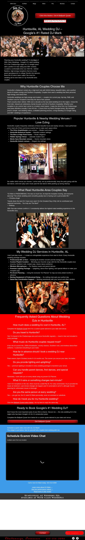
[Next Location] (74, 533)
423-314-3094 (52, 483)
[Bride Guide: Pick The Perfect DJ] (55, 21)
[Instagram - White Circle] (73, 538)
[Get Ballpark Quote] (42, 421)
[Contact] (42, 533)
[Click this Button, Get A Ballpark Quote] (55, 15)
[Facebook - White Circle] (77, 538)
